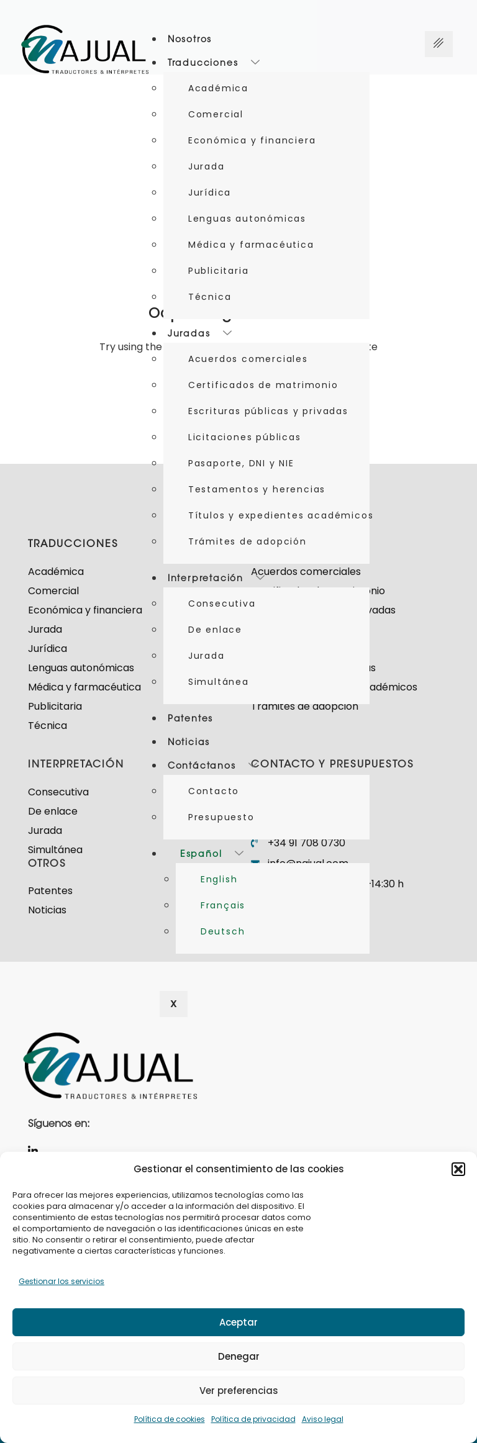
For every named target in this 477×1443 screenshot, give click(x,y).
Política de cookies (169, 1419)
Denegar (239, 1356)
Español (212, 855)
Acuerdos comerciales (248, 359)
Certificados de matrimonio (263, 385)
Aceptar (238, 1322)
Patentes (190, 719)
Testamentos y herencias (256, 489)
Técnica (210, 297)
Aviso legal (322, 1419)
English (219, 879)
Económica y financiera (252, 140)
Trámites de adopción (247, 541)
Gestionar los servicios (61, 1281)
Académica (218, 88)
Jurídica (209, 192)
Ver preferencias (238, 1390)
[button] (458, 1169)
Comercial (215, 114)
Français (223, 905)
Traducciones (214, 64)
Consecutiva (222, 603)
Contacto (213, 791)
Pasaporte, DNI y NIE (241, 463)
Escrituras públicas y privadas (268, 411)
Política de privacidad (253, 1419)
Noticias (189, 743)
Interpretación (217, 579)
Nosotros (190, 40)
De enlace (215, 629)
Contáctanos (213, 766)
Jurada (206, 166)
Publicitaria (218, 271)
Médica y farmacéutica (251, 244)
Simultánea (218, 682)
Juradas (200, 334)
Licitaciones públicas (244, 437)
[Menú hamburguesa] (439, 44)
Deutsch (223, 931)
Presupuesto (221, 817)
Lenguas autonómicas (247, 218)
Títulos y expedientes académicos (279, 515)
